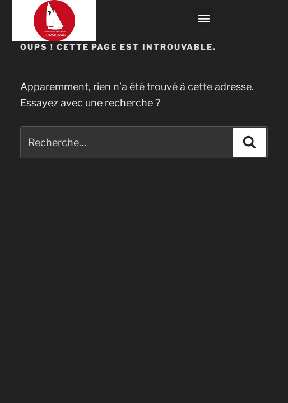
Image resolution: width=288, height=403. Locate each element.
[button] (203, 17)
